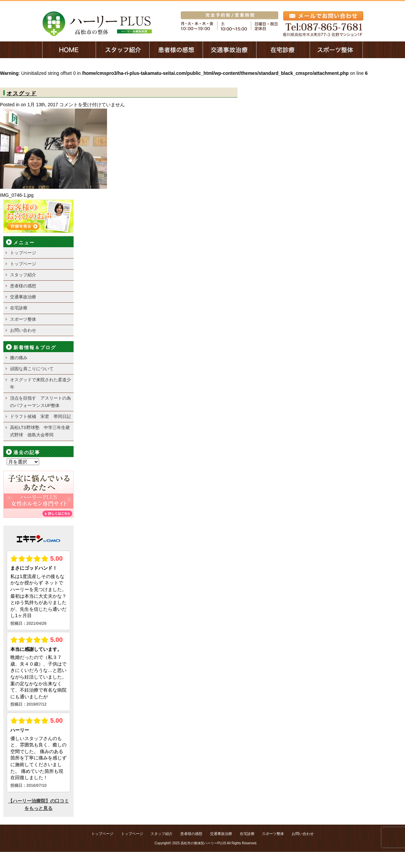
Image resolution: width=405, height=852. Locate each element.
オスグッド (22, 93)
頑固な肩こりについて (32, 368)
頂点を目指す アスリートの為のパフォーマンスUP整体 (40, 402)
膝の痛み (21, 357)
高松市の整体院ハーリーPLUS (203, 843)
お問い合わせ (23, 330)
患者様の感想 (23, 285)
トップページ (23, 252)
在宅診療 (18, 307)
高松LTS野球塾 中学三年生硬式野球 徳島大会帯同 (40, 431)
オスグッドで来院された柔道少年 (40, 383)
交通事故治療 (23, 296)
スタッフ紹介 (23, 274)
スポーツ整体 (23, 319)
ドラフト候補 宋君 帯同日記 (40, 416)
